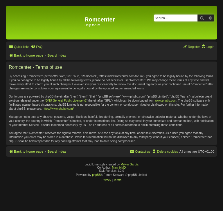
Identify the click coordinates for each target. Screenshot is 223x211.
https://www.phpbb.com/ (58, 108)
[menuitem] (36, 46)
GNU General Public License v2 (66, 100)
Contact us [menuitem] (140, 151)
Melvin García (130, 164)
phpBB (96, 174)
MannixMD (119, 167)
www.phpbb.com (165, 100)
